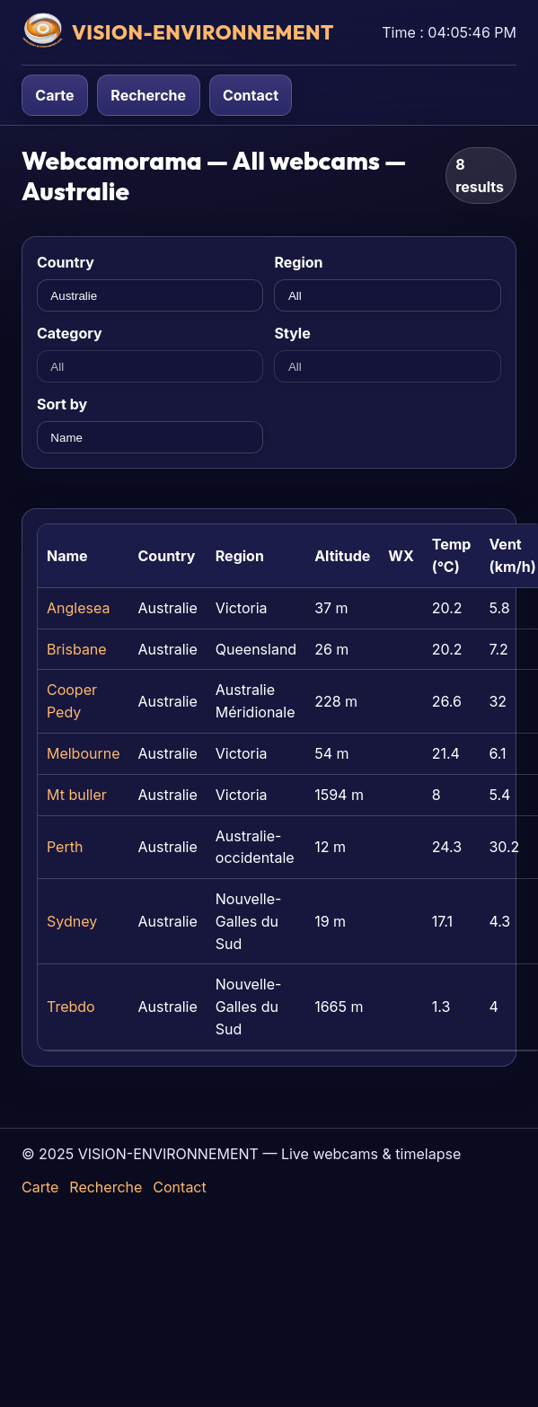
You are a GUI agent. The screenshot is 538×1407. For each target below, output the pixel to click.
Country (65, 262)
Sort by (62, 404)
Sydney (72, 921)
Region (298, 262)
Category (69, 333)
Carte (54, 95)
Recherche (148, 95)
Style (292, 333)
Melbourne (83, 753)
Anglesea (78, 608)
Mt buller (77, 795)
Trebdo (71, 1007)
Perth (65, 847)
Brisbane (77, 649)
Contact (250, 95)
